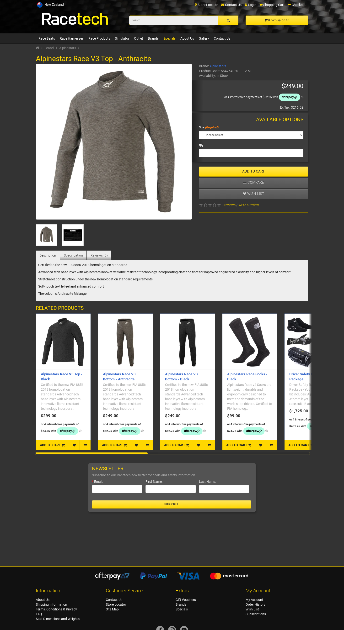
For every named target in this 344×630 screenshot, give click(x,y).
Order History (255, 604)
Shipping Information (51, 604)
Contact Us (222, 38)
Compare (253, 182)
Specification (73, 255)
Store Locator (116, 604)
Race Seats (46, 38)
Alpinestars (67, 48)
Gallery (204, 38)
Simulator (122, 38)
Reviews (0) (99, 255)
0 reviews (229, 205)
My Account (254, 600)
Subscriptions (256, 614)
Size (201, 127)
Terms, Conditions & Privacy (56, 609)
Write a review (248, 205)
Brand (49, 48)
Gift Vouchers (186, 600)
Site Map (112, 609)
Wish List (252, 609)
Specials (169, 38)
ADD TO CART (253, 171)
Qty (201, 145)
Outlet (138, 38)
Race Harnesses (72, 38)
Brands (153, 38)
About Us (187, 38)
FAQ (39, 614)
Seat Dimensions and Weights (58, 619)
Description (47, 255)
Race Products (99, 38)
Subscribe (171, 504)
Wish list (253, 194)
